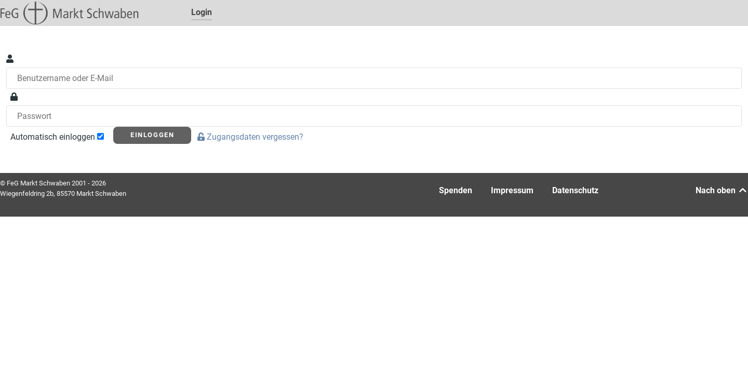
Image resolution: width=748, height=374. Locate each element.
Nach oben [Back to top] (722, 190)
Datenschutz (575, 190)
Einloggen (152, 135)
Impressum (512, 190)
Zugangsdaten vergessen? (251, 137)
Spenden (455, 190)
